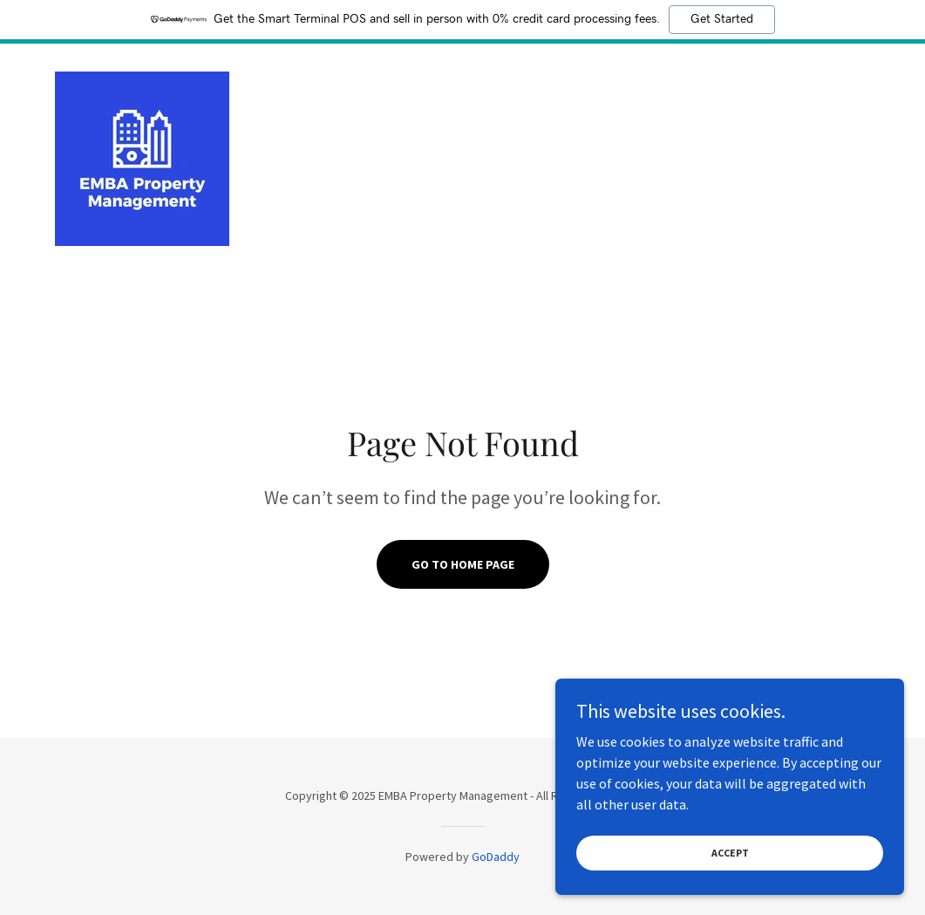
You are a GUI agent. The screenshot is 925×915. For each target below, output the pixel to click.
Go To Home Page (462, 564)
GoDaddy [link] (496, 856)
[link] (142, 157)
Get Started (721, 19)
